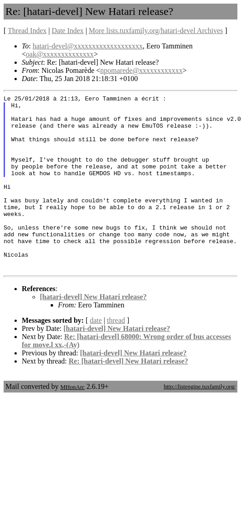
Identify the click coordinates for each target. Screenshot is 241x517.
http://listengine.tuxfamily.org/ (200, 421)
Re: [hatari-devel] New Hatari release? (128, 396)
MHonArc (72, 422)
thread (116, 355)
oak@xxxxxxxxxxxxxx (60, 54)
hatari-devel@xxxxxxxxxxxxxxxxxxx (88, 46)
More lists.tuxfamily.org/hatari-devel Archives (156, 30)
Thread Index (27, 30)
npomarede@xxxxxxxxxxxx (141, 70)
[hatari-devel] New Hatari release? (93, 332)
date (96, 355)
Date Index (68, 30)
